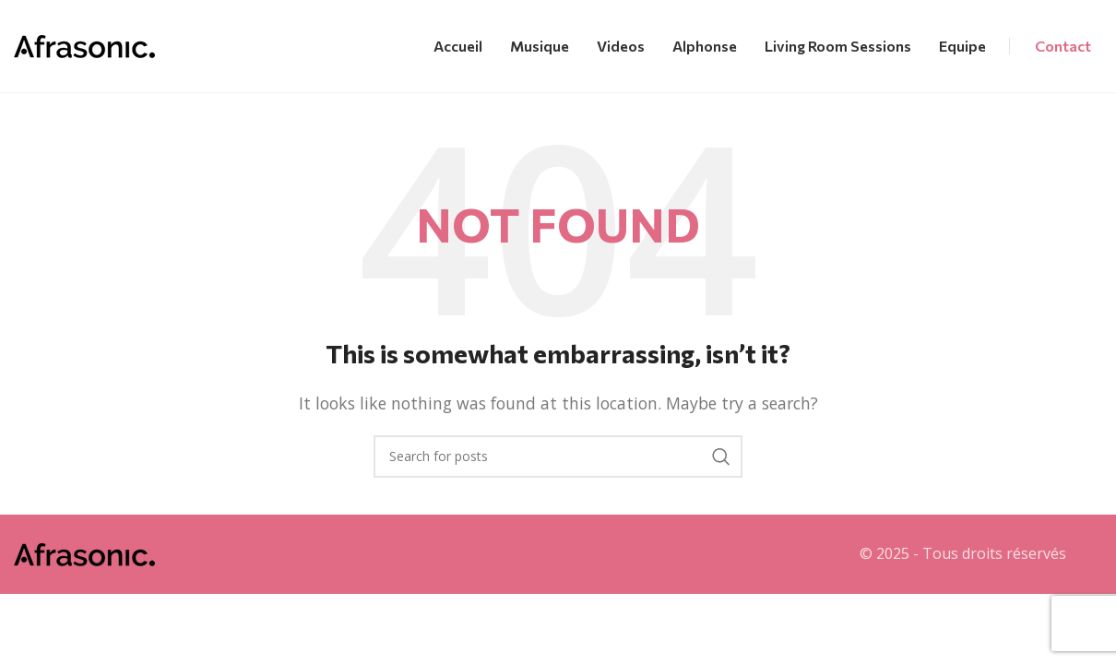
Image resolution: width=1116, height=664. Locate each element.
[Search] (558, 456)
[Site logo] (84, 44)
